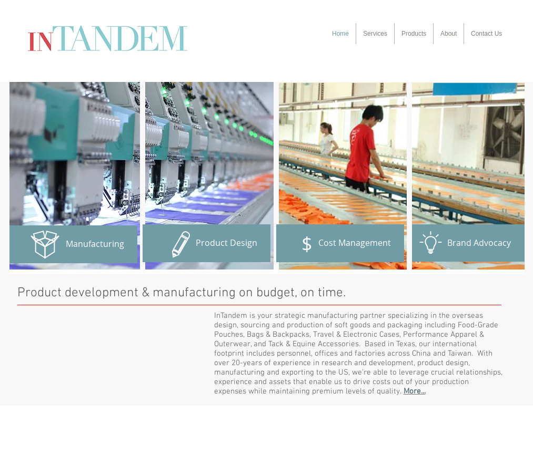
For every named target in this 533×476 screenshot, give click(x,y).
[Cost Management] (340, 243)
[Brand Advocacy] (466, 243)
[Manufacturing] (73, 244)
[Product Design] (206, 243)
